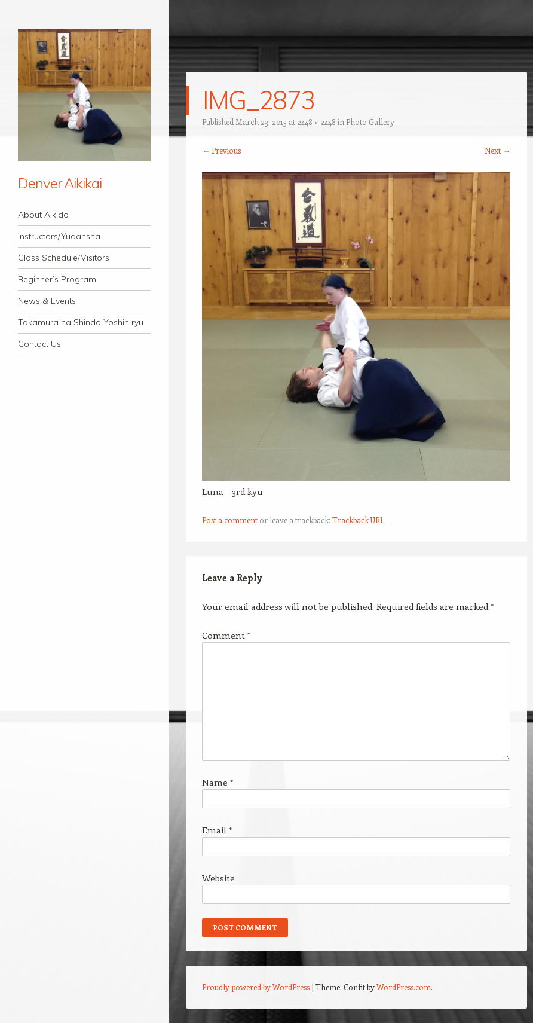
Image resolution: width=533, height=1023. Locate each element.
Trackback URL (358, 520)
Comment (226, 635)
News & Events (47, 300)
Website (218, 878)
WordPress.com (403, 987)
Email (217, 830)
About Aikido (43, 214)
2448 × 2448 (316, 122)
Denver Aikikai (60, 183)
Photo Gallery (370, 122)
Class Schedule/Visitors (63, 257)
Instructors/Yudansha (59, 236)
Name (217, 782)
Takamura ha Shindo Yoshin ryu (80, 322)
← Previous (221, 150)
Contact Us (39, 343)
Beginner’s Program (57, 279)
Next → (497, 150)
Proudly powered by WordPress (256, 987)
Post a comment (230, 520)
